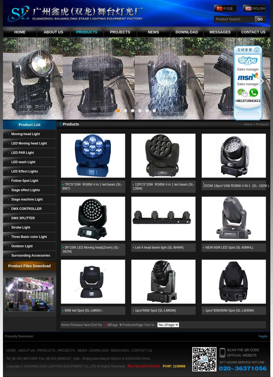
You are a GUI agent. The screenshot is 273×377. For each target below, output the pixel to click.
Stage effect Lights (25, 190)
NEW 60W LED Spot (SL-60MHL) (229, 247)
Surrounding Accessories (30, 255)
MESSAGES (220, 32)
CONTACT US (253, 32)
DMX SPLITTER (23, 218)
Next (87, 325)
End (94, 325)
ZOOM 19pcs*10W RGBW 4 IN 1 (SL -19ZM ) (236, 186)
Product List (30, 125)
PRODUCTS (86, 32)
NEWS (153, 32)
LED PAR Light (22, 153)
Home (248, 124)
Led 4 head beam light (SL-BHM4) (159, 247)
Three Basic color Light (29, 237)
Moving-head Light (25, 134)
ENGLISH (258, 8)
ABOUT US (53, 32)
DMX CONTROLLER (26, 209)
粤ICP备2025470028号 (143, 366)
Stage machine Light (27, 199)
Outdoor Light (22, 246)
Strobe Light (20, 227)
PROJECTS (120, 32)
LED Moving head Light (29, 143)
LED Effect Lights (24, 171)
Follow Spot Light (24, 181)
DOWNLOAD (187, 32)
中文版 (228, 8)
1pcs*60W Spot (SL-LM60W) (155, 310)
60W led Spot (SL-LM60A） (84, 310)
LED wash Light (23, 162)
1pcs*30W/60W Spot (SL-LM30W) (230, 310)
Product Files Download (29, 266)
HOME (20, 32)
